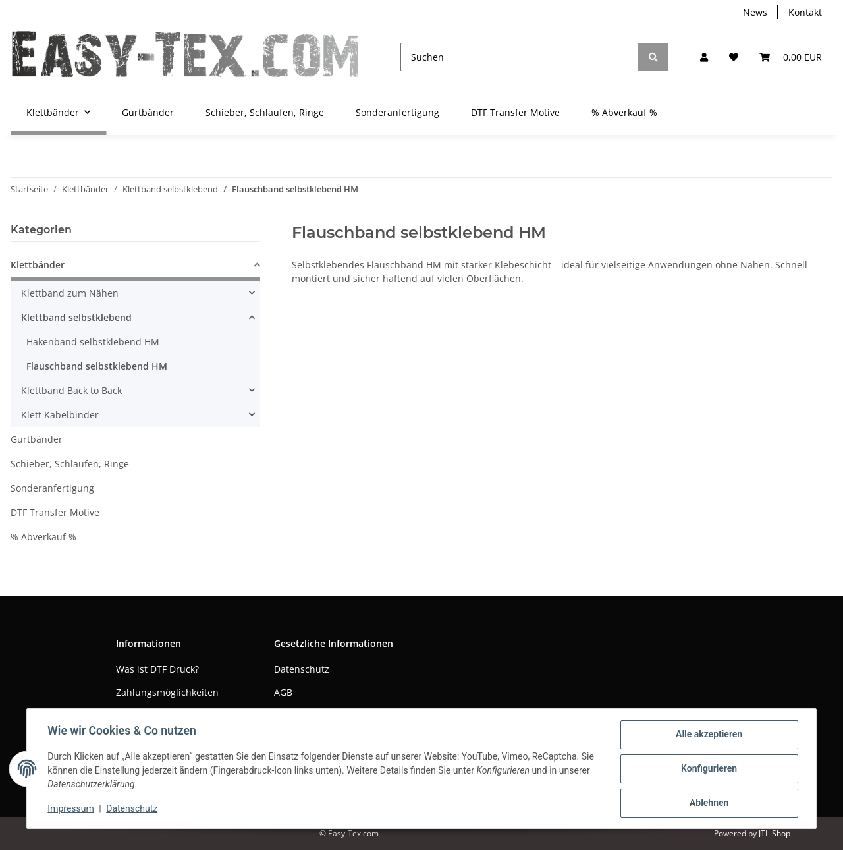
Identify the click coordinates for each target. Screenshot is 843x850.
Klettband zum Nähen (70, 293)
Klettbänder (38, 264)
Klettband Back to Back (71, 390)
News (755, 12)
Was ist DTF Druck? (157, 669)
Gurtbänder (37, 439)
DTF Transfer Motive (55, 512)
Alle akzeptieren (708, 734)
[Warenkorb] (790, 57)
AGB (283, 692)
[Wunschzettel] (734, 57)
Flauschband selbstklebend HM (96, 366)
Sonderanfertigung (52, 488)
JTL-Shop (774, 833)
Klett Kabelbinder (60, 415)
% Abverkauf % (43, 536)
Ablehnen (708, 803)
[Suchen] (519, 57)
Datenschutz (301, 669)
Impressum (71, 809)
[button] (704, 57)
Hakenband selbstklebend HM (92, 341)
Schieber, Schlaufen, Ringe (70, 463)
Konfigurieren (708, 769)
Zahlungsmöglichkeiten (167, 692)
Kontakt (805, 12)
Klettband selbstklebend (76, 317)
